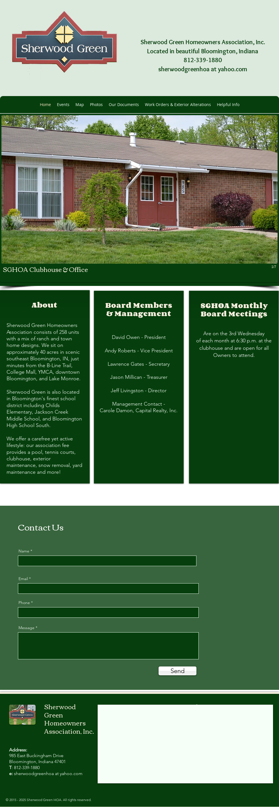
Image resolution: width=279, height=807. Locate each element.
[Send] (177, 670)
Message (26, 628)
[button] (139, 198)
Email (23, 579)
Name (24, 551)
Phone (24, 603)
